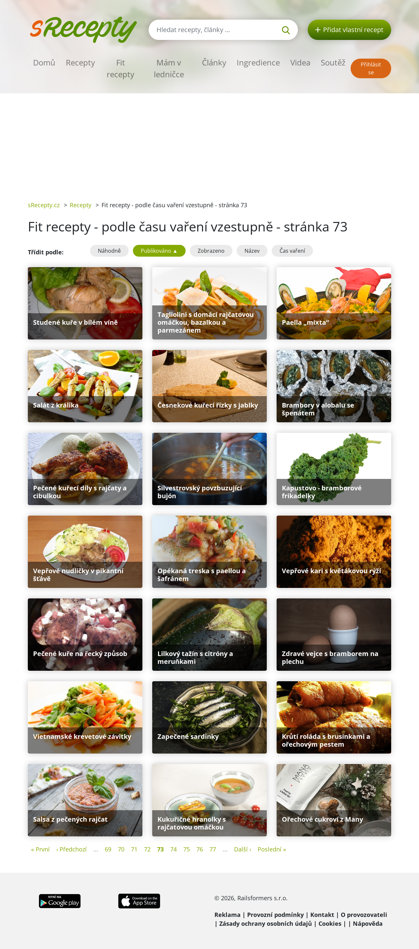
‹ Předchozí (71, 849)
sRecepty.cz (44, 205)
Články (214, 62)
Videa (300, 62)
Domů (44, 62)
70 (121, 849)
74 (173, 849)
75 (186, 849)
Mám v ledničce (169, 68)
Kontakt (322, 915)
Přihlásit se (371, 68)
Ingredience (258, 62)
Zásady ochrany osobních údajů (265, 923)
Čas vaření (292, 250)
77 (213, 849)
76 (199, 849)
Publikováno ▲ (159, 250)
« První (40, 849)
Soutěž (333, 62)
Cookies (330, 923)
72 (147, 849)
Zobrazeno (211, 250)
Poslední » (272, 849)
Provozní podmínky (275, 915)
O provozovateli (364, 915)
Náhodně (109, 250)
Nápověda (368, 923)
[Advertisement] (209, 142)
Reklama (227, 915)
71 (134, 849)
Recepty (80, 62)
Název (252, 250)
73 (160, 849)
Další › (242, 849)
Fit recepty (120, 68)
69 (108, 849)
